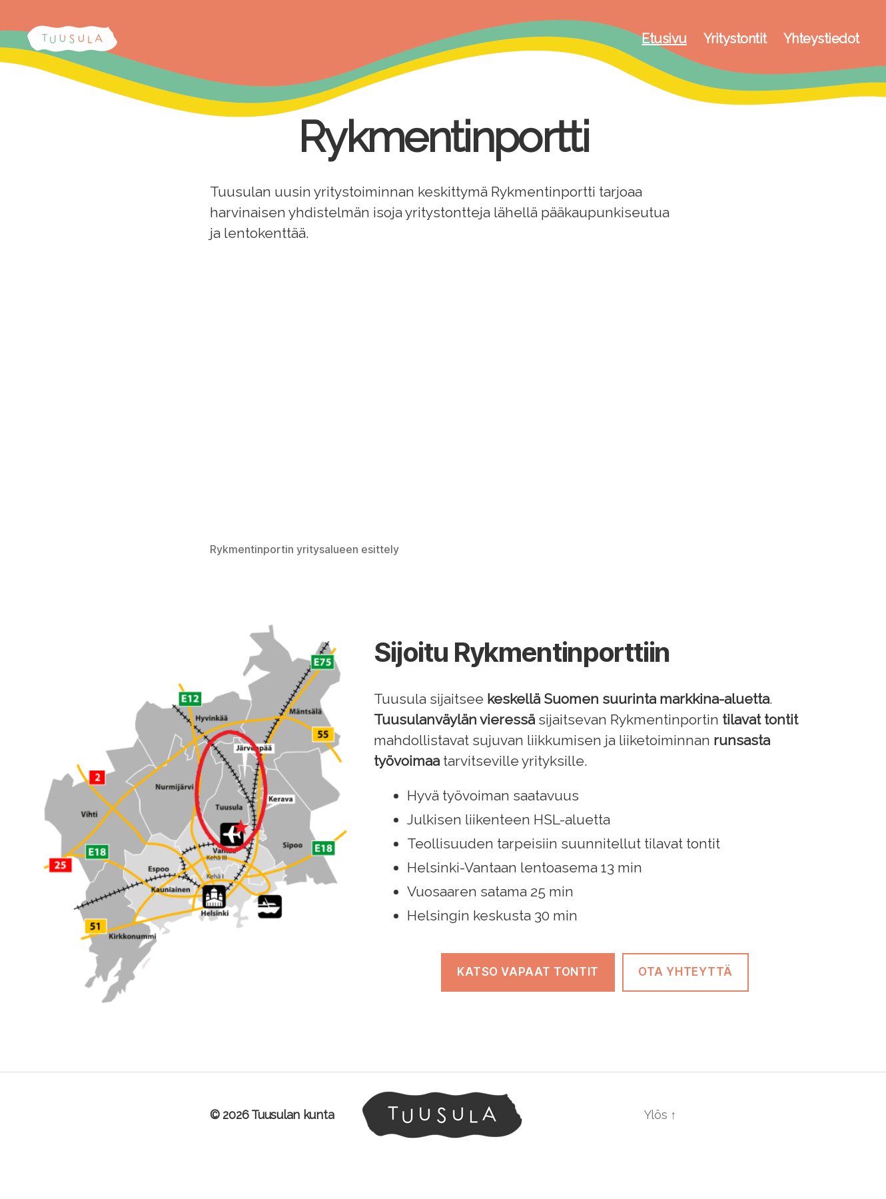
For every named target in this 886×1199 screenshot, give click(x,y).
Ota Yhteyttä (685, 991)
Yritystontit (735, 49)
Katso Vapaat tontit (528, 991)
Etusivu (664, 49)
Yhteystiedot (821, 49)
